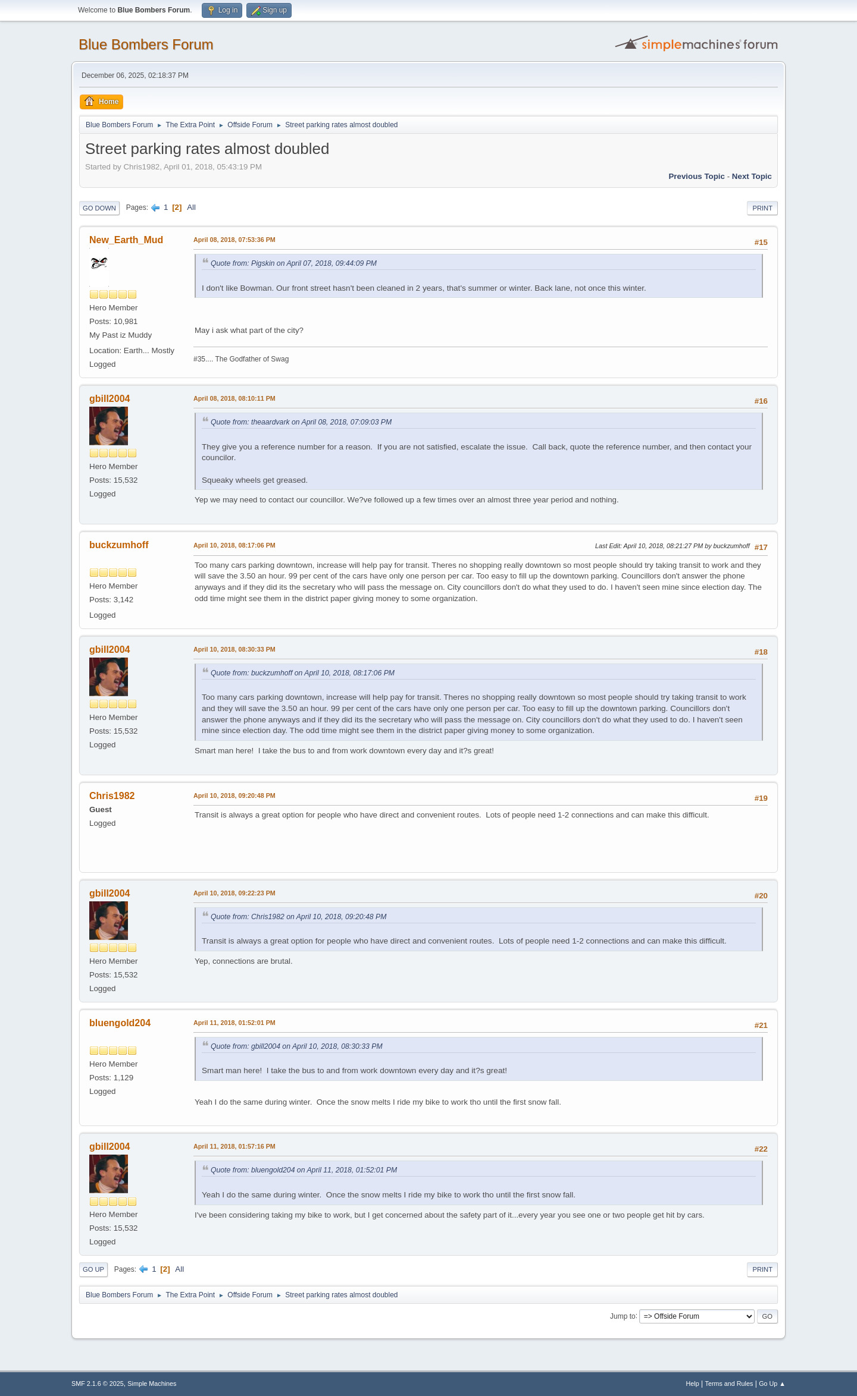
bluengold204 (120, 1023)
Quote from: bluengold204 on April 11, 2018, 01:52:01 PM (304, 1170)
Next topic (752, 176)
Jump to (623, 1316)
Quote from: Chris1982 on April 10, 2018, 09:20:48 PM (298, 917)
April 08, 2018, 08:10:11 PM (234, 398)
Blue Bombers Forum (146, 44)
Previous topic (696, 176)
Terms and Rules (729, 1383)
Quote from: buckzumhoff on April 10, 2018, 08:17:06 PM (303, 673)
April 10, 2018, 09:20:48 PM (234, 795)
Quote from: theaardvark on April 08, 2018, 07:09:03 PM (301, 422)
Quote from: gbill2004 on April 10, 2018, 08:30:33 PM (297, 1046)
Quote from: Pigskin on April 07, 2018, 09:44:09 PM (294, 263)
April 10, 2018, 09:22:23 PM (234, 893)
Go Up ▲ (772, 1383)
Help (692, 1383)
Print (762, 208)
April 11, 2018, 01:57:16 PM (234, 1146)
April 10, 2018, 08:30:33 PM (234, 649)
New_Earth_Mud (126, 240)
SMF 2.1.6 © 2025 (97, 1383)
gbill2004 (109, 399)
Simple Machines (151, 1383)
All (191, 207)
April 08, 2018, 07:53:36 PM (234, 239)
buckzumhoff (118, 545)
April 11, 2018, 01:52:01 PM (234, 1022)
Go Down (99, 208)
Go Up (93, 1269)
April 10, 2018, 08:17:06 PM (234, 545)
